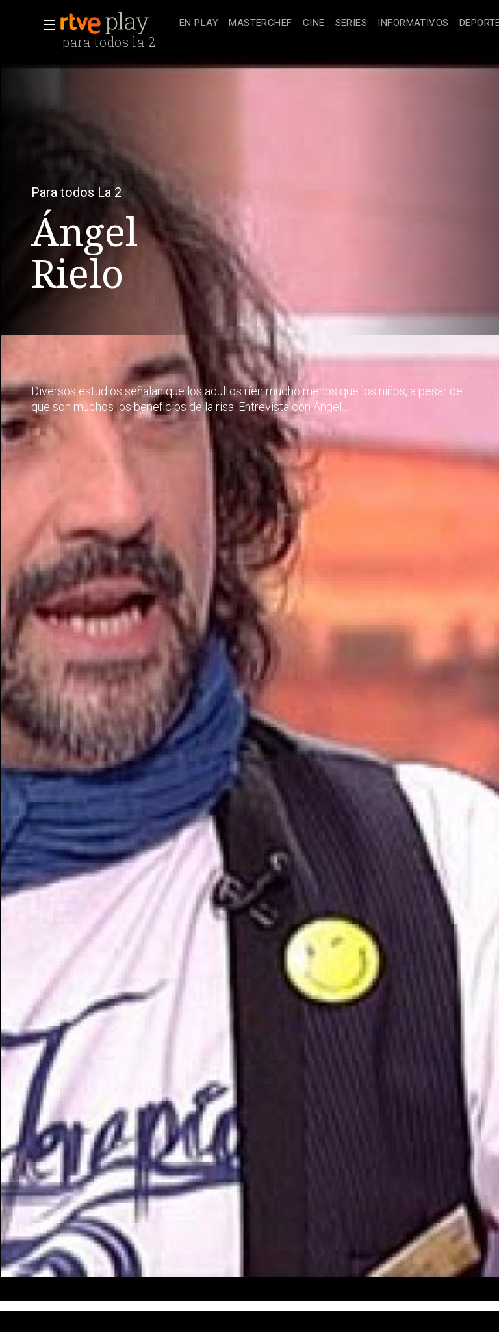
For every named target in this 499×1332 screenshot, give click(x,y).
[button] (45, 24)
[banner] (117, 23)
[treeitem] (198, 23)
